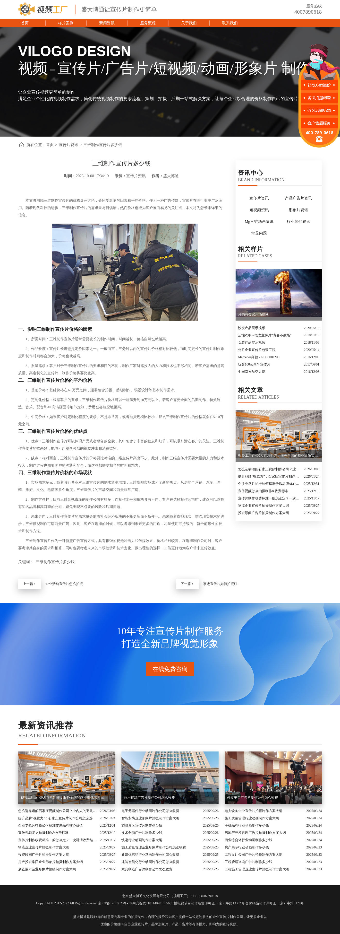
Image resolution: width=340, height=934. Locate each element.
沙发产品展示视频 (251, 328)
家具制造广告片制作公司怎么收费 (146, 869)
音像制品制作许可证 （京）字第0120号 (274, 903)
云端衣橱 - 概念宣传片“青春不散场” (264, 335)
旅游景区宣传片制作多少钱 (141, 825)
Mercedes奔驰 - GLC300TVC (259, 357)
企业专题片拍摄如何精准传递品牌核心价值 (269, 484)
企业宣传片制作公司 (227, 917)
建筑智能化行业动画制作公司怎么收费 (150, 862)
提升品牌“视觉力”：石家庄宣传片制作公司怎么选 (269, 476)
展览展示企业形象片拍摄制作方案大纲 (47, 869)
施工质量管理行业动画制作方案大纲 (252, 818)
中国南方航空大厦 (251, 372)
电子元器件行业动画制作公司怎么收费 (150, 811)
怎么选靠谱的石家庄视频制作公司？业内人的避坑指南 (269, 469)
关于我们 (189, 23)
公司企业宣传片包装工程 (256, 350)
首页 (25, 23)
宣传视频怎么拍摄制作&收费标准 (263, 491)
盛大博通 (80, 917)
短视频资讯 (259, 210)
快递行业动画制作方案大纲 (141, 840)
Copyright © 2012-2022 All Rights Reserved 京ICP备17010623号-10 (84, 903)
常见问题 (259, 233)
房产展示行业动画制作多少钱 (247, 847)
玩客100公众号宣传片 (254, 364)
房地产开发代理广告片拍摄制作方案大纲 (255, 833)
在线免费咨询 (170, 669)
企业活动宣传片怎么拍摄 (64, 584)
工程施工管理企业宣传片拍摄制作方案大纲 (257, 869)
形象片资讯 (298, 210)
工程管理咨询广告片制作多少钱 (248, 862)
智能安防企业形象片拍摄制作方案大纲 (150, 818)
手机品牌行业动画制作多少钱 (247, 825)
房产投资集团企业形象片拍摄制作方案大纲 (50, 862)
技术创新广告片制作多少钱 (141, 833)
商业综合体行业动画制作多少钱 (248, 840)
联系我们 (230, 23)
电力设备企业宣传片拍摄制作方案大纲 (253, 811)
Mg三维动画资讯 (259, 221)
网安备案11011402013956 (151, 903)
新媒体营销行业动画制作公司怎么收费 (150, 854)
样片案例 (66, 23)
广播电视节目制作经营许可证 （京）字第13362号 (207, 903)
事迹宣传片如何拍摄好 (220, 584)
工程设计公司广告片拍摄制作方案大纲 (253, 854)
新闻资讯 (107, 23)
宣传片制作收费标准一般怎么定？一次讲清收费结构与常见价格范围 (270, 498)
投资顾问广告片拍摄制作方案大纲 (263, 513)
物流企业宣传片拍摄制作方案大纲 (263, 505)
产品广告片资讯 (298, 198)
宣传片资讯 (68, 145)
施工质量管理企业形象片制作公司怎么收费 (153, 847)
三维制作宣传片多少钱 (102, 145)
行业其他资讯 (298, 221)
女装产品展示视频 (251, 342)
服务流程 (148, 23)
